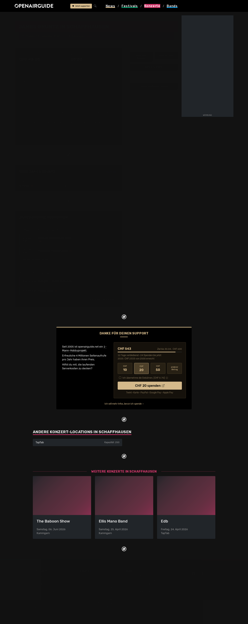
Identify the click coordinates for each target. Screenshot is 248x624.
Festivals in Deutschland (47, 583)
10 (125, 368)
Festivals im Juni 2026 (46, 595)
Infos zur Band (166, 55)
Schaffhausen (52, 16)
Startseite (20, 16)
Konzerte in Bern (89, 583)
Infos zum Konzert (141, 56)
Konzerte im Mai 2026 (92, 595)
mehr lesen (68, 133)
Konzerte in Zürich (90, 579)
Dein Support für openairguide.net (146, 579)
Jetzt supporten (81, 6)
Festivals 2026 (41, 587)
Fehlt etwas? (112, 217)
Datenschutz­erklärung (139, 587)
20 (141, 368)
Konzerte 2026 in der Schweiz (97, 602)
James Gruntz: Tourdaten (43, 217)
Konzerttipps (87, 575)
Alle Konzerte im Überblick (95, 606)
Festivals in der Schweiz (47, 579)
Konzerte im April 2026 (93, 591)
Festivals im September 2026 (50, 602)
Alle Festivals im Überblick (48, 606)
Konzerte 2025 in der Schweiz (97, 598)
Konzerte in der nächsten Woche (98, 587)
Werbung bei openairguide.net (144, 583)
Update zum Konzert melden (153, 86)
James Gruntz (86, 16)
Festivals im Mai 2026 (46, 591)
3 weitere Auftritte (30, 81)
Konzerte (35, 16)
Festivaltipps (40, 575)
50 (158, 368)
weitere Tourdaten (153, 66)
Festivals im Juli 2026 (46, 598)
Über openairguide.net (139, 575)
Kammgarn (69, 16)
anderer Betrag (174, 368)
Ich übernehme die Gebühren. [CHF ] (143, 377)
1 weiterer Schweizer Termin (36, 259)
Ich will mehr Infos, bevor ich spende (123, 403)
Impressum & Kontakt (139, 591)
